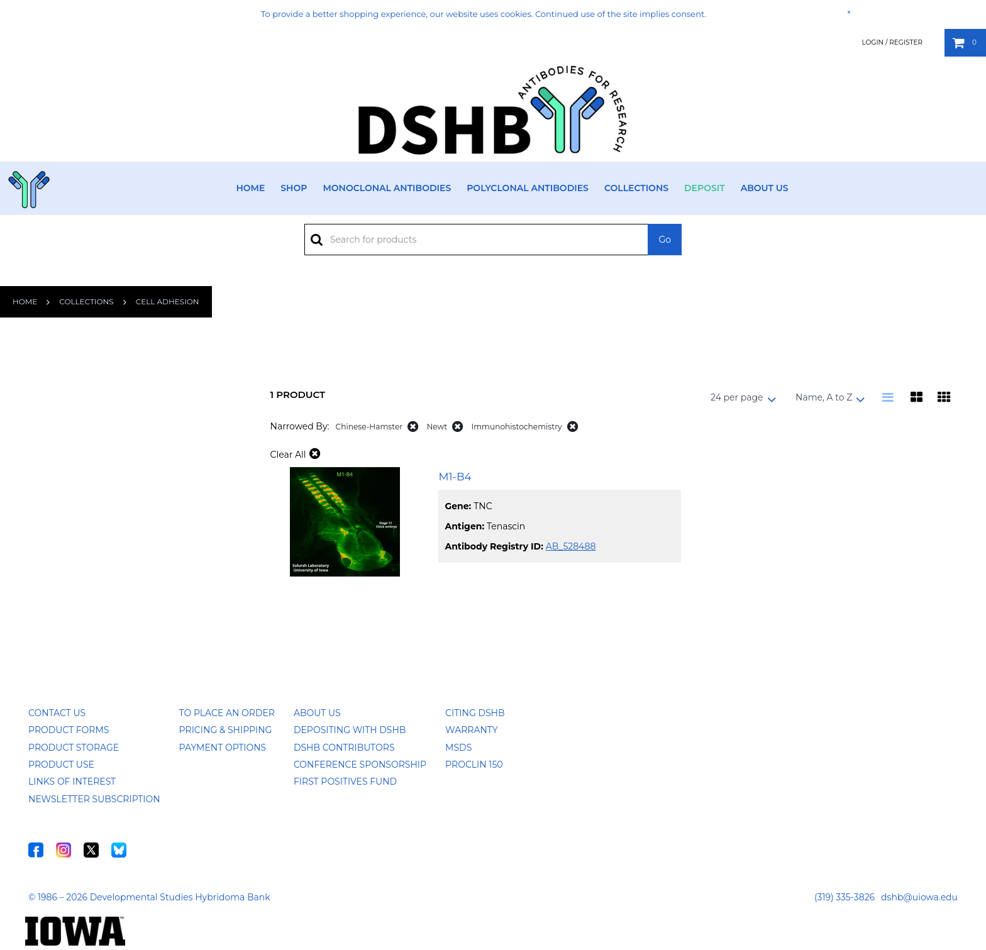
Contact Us (57, 713)
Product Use (61, 764)
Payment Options (223, 747)
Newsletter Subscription (94, 799)
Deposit (704, 188)
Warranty (471, 730)
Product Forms (68, 730)
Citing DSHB (474, 713)
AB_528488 (571, 546)
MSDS (458, 747)
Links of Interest (72, 781)
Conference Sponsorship (360, 764)
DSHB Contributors (344, 747)
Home (250, 188)
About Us (765, 188)
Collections (636, 188)
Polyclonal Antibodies (528, 188)
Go (664, 239)
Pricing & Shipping (225, 730)
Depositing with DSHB (350, 730)
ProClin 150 (473, 764)
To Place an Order (227, 713)
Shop (293, 188)
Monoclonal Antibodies (387, 188)
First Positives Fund (345, 781)
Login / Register (891, 42)
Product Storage (73, 747)
